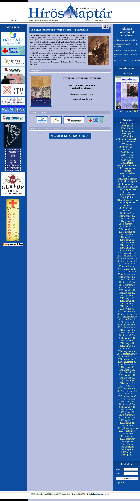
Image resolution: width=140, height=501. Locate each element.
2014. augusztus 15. (127, 253)
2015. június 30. (127, 306)
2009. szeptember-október (127, 169)
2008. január (127, 125)
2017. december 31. (127, 399)
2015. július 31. (127, 308)
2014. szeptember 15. (127, 258)
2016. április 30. (127, 340)
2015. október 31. (127, 322)
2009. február (127, 155)
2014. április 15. (127, 234)
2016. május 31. (127, 343)
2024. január (127, 441)
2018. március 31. (127, 407)
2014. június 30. (127, 247)
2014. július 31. (127, 250)
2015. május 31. (127, 301)
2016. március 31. (127, 338)
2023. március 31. (127, 417)
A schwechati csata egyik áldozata (126, 40)
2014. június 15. (127, 245)
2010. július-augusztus (127, 186)
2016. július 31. (127, 348)
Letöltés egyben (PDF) (127, 111)
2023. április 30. (127, 420)
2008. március (127, 131)
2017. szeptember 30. (127, 391)
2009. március (127, 157)
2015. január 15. (127, 277)
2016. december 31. (127, 364)
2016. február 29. (127, 335)
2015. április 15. (127, 293)
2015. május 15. (127, 298)
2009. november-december (127, 174)
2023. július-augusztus (127, 428)
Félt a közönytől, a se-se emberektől (127, 61)
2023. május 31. (127, 423)
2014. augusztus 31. (127, 255)
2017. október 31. (127, 393)
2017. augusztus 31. (127, 388)
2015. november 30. (127, 324)
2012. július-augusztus (127, 200)
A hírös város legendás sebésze (125, 50)
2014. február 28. (127, 226)
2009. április (127, 160)
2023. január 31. (127, 412)
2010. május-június (127, 184)
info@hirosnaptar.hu (101, 494)
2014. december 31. (127, 274)
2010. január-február (127, 178)
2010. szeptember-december (127, 190)
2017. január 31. (127, 369)
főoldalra (14, 20)
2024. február (127, 444)
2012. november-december (127, 209)
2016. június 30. (127, 346)
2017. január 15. (127, 367)
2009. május (127, 163)
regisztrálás (121, 482)
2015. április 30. (127, 295)
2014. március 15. (127, 229)
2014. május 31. (127, 242)
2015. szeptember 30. (127, 316)
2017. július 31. (127, 385)
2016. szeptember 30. (127, 354)
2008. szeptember (127, 141)
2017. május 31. (127, 380)
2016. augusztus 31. (127, 351)
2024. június (127, 454)
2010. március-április (127, 181)
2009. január (127, 152)
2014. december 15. (127, 271)
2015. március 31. (127, 290)
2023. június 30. (127, 425)
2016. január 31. (127, 332)
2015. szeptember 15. (127, 314)
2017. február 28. (127, 372)
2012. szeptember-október (127, 204)
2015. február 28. (127, 285)
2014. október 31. (127, 266)
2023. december (127, 438)
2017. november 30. (127, 396)
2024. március (127, 446)
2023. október (127, 433)
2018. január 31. (127, 401)
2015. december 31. (127, 327)
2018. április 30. (127, 409)
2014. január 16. (127, 216)
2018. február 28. (127, 404)
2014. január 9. (127, 213)
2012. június (127, 197)
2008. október (127, 144)
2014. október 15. (127, 263)
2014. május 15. (127, 239)
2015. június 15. (127, 303)
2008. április (127, 133)
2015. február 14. (127, 282)
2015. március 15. (127, 287)
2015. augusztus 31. (127, 311)
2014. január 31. (127, 221)
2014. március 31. (127, 232)
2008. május (127, 136)
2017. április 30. (127, 377)
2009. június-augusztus (127, 165)
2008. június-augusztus (127, 139)
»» (90, 99)
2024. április (127, 449)
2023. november (127, 436)
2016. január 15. (127, 330)
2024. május (127, 452)
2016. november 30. (127, 362)
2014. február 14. (127, 224)
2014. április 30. (127, 237)
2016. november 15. (127, 359)
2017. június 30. (127, 383)
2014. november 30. (127, 269)
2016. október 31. (127, 356)
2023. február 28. (127, 415)
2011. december (127, 194)
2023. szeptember (127, 431)
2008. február (127, 128)
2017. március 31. (127, 375)
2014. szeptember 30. (127, 261)
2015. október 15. (127, 319)
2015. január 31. (127, 279)
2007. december (127, 123)
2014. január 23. (127, 218)
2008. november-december (127, 148)
